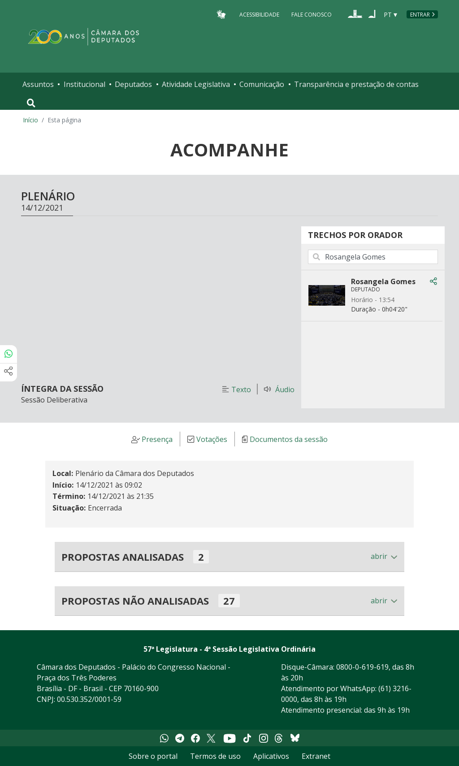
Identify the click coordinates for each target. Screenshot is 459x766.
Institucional (84, 84)
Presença (157, 439)
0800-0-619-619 (362, 667)
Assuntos (38, 84)
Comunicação (261, 84)
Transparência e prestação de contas (356, 84)
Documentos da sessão (289, 439)
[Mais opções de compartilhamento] (8, 372)
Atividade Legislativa (196, 84)
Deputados (133, 84)
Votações (211, 439)
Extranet (316, 756)
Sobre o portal (153, 756)
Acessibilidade (259, 14)
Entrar (420, 14)
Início (30, 120)
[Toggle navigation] (31, 103)
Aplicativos (271, 756)
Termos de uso (215, 756)
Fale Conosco (311, 14)
